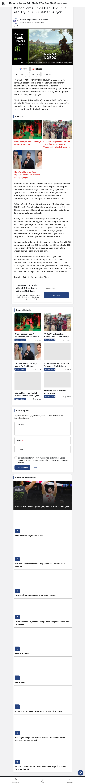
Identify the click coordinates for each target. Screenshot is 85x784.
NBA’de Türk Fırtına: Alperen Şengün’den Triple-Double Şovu (42, 507)
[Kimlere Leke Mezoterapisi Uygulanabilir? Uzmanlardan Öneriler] (42, 554)
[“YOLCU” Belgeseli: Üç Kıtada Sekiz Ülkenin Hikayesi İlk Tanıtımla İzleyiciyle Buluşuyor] (57, 134)
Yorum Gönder (22, 467)
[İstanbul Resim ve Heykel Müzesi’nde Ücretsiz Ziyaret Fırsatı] (27, 386)
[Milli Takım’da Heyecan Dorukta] (42, 524)
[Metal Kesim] (42, 670)
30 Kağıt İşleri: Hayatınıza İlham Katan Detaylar (36, 595)
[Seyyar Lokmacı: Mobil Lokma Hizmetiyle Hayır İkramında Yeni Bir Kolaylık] (42, 757)
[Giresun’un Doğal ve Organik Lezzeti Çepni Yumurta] (42, 699)
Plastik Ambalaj (22, 653)
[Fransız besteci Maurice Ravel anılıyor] (57, 386)
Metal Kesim (20, 682)
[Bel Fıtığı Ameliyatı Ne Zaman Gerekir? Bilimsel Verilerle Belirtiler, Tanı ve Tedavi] (42, 728)
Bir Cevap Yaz (22, 410)
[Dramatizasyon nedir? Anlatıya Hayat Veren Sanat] (27, 134)
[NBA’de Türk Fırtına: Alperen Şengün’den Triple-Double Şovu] (42, 495)
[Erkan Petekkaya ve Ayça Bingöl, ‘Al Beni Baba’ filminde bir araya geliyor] (27, 164)
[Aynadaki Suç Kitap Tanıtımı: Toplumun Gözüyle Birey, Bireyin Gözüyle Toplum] (57, 357)
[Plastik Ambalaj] (42, 641)
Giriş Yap (37, 467)
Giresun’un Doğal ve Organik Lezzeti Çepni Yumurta (38, 711)
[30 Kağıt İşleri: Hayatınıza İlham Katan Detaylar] (42, 584)
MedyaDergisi (26, 20)
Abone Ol (56, 295)
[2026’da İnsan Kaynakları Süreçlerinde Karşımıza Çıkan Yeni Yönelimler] (42, 612)
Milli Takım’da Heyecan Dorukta (29, 536)
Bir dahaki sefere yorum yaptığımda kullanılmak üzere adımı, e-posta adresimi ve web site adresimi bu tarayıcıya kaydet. (43, 460)
